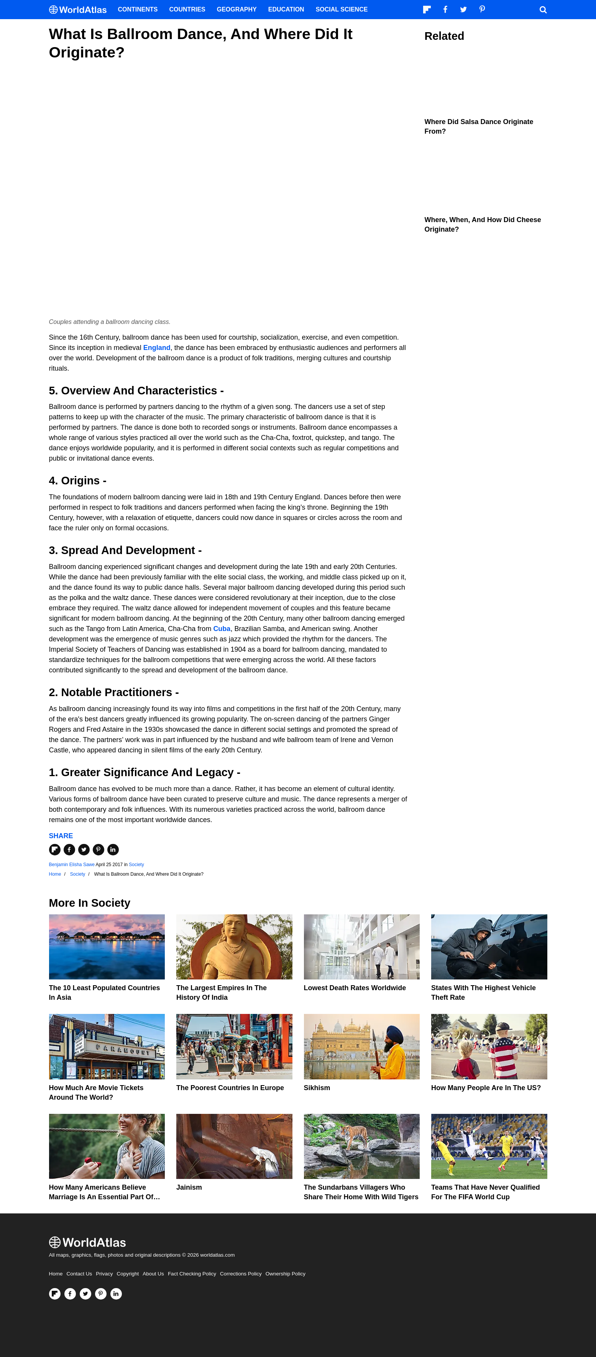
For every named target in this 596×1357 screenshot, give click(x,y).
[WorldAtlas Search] (543, 9)
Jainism (189, 1187)
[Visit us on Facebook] (70, 1294)
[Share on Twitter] (84, 849)
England (157, 348)
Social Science (342, 9)
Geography (237, 9)
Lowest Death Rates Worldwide (355, 988)
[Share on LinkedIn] (113, 849)
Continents (138, 9)
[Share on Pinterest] (98, 849)
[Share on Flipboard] (55, 849)
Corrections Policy (241, 1274)
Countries (187, 9)
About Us (153, 1274)
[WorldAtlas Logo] (80, 9)
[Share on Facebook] (69, 849)
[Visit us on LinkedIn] (116, 1294)
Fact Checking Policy (192, 1274)
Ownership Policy (285, 1274)
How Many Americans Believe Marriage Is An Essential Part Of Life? (101, 1197)
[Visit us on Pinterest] (101, 1294)
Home (56, 1274)
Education (286, 9)
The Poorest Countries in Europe (230, 1088)
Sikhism (317, 1088)
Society (136, 864)
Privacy (104, 1274)
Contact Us (79, 1274)
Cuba (221, 629)
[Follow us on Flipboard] (55, 1294)
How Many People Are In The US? (486, 1088)
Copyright (128, 1274)
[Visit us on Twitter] (85, 1294)
